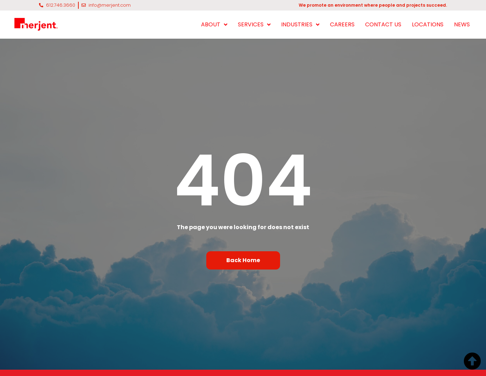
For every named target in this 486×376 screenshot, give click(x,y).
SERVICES (254, 24)
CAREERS (342, 24)
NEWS (462, 24)
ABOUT (214, 24)
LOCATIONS (427, 24)
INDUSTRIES (300, 24)
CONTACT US (383, 24)
